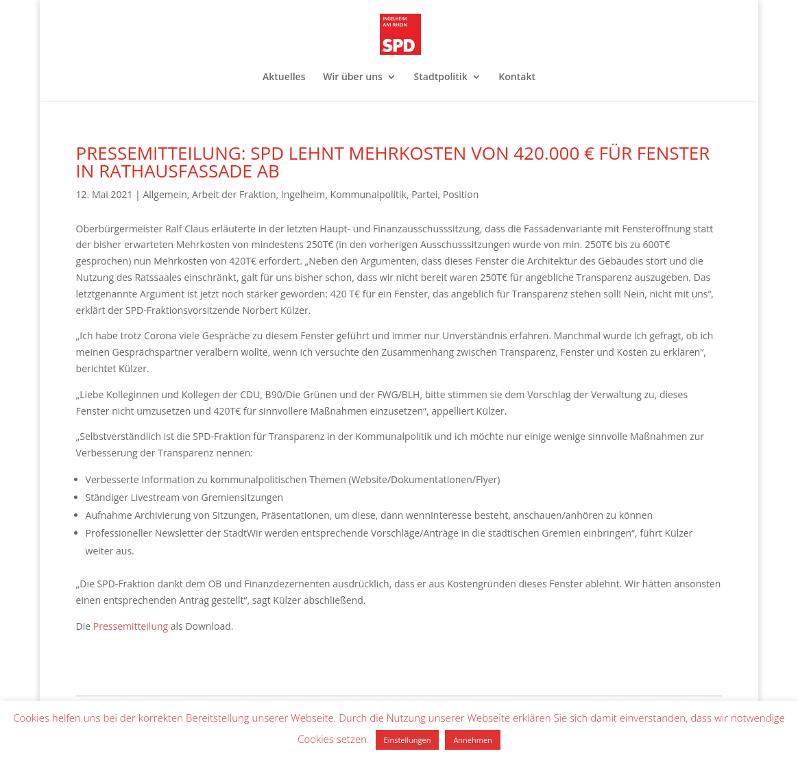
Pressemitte (120, 626)
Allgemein (164, 194)
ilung (157, 626)
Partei (424, 194)
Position (461, 194)
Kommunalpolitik (368, 194)
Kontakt (516, 77)
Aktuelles (284, 77)
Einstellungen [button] (407, 740)
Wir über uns (353, 77)
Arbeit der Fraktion (234, 194)
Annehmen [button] (472, 740)
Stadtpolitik (441, 77)
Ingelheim (303, 194)
